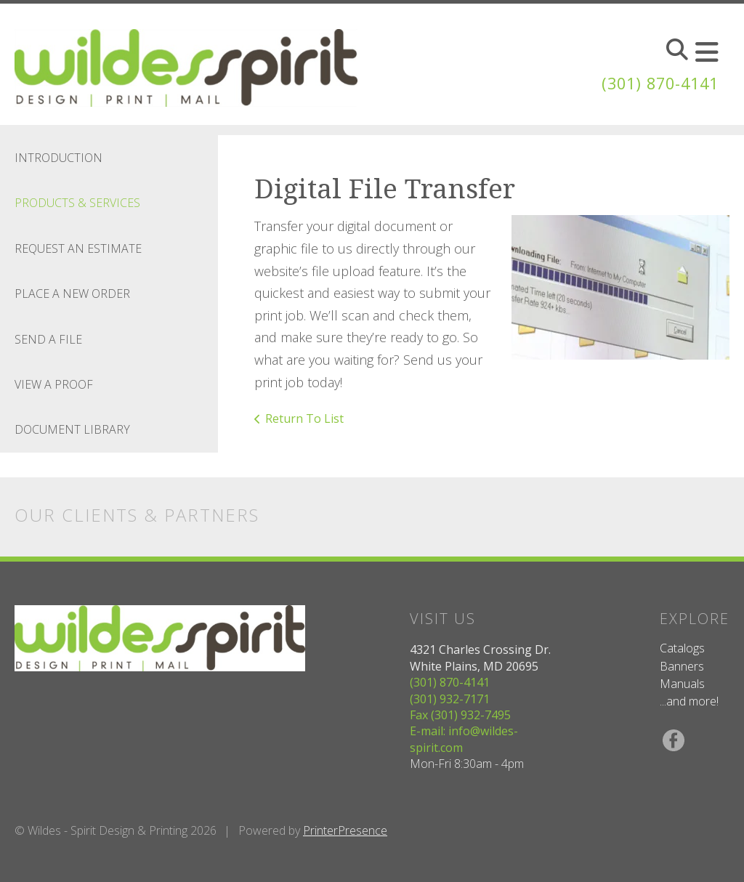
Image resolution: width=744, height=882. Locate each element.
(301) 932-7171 (450, 699)
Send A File (48, 339)
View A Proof (54, 384)
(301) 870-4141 (652, 82)
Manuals (682, 684)
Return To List (304, 418)
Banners (682, 666)
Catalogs (682, 648)
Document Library (72, 429)
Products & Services (77, 203)
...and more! (689, 701)
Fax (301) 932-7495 (460, 715)
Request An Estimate (78, 248)
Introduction (58, 158)
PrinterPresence (345, 830)
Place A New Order (72, 294)
